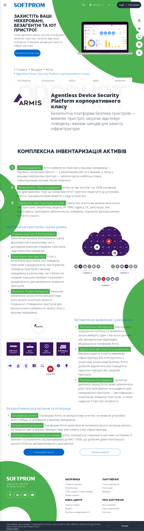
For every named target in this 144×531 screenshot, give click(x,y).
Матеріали (120, 80)
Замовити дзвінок (100, 452)
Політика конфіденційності (77, 512)
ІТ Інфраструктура (73, 484)
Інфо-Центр (73, 500)
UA (109, 5)
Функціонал (48, 80)
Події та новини (72, 505)
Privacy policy (12, 528)
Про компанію (109, 505)
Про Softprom (113, 500)
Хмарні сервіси (72, 495)
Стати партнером (110, 484)
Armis (49, 69)
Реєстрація (134, 5)
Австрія (96, 5)
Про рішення (24, 80)
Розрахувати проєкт (43, 452)
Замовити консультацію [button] (27, 53)
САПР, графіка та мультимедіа (79, 491)
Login (121, 5)
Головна (21, 69)
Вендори (36, 69)
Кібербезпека (71, 488)
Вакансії (68, 508)
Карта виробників (110, 508)
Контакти (106, 512)
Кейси (72, 80)
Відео (96, 80)
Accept (124, 525)
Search (82, 4)
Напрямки (72, 479)
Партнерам (110, 479)
